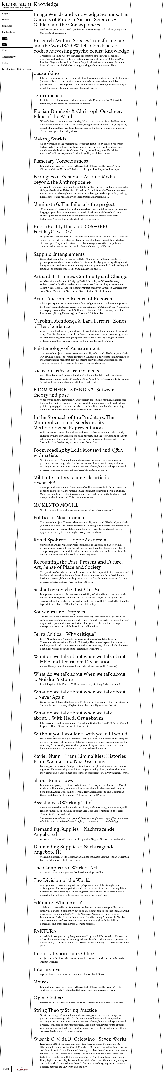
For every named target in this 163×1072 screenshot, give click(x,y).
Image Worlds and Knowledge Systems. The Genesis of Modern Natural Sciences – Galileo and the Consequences (81, 20)
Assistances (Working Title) (63, 802)
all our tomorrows (53, 780)
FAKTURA (45, 931)
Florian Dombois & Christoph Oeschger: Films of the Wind (78, 114)
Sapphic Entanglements (59, 254)
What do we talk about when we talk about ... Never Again (80, 694)
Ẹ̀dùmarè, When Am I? (58, 902)
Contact (6, 50)
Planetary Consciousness (61, 161)
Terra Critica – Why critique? (65, 634)
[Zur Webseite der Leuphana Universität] (22, 1069)
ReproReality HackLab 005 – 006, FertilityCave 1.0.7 (71, 229)
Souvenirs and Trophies (59, 612)
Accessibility (9, 56)
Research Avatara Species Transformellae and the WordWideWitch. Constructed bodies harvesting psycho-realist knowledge (81, 46)
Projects (6, 13)
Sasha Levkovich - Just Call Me (67, 589)
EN (3, 1069)
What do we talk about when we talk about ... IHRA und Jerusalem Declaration (80, 659)
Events (5, 19)
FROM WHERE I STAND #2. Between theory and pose (74, 392)
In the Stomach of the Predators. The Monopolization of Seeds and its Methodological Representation (74, 422)
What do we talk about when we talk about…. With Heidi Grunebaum (73, 715)
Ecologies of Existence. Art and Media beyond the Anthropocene (74, 179)
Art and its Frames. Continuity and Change (80, 276)
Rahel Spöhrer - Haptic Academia (70, 540)
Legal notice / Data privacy (16, 69)
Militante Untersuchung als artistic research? (71, 480)
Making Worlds (50, 139)
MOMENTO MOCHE (56, 505)
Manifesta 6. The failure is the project (74, 204)
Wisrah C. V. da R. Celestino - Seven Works (80, 1039)
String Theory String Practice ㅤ (66, 1010)
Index (5, 62)
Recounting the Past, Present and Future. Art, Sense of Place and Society (78, 564)
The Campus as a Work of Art (65, 868)
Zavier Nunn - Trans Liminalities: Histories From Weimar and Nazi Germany (80, 758)
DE (7, 1069)
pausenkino (46, 73)
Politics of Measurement (60, 517)
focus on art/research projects (66, 370)
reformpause (48, 95)
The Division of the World (62, 880)
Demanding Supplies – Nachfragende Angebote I (74, 831)
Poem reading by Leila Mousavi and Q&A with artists (78, 452)
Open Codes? (48, 997)
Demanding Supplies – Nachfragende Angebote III (74, 849)
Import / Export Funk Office (64, 953)
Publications (8, 31)
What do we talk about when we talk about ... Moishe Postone (80, 676)
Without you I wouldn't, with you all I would (80, 734)
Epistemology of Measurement (67, 348)
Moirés (41, 982)
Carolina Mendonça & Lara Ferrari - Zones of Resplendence (80, 323)
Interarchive (47, 969)
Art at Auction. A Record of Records (73, 299)
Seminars (7, 25)
